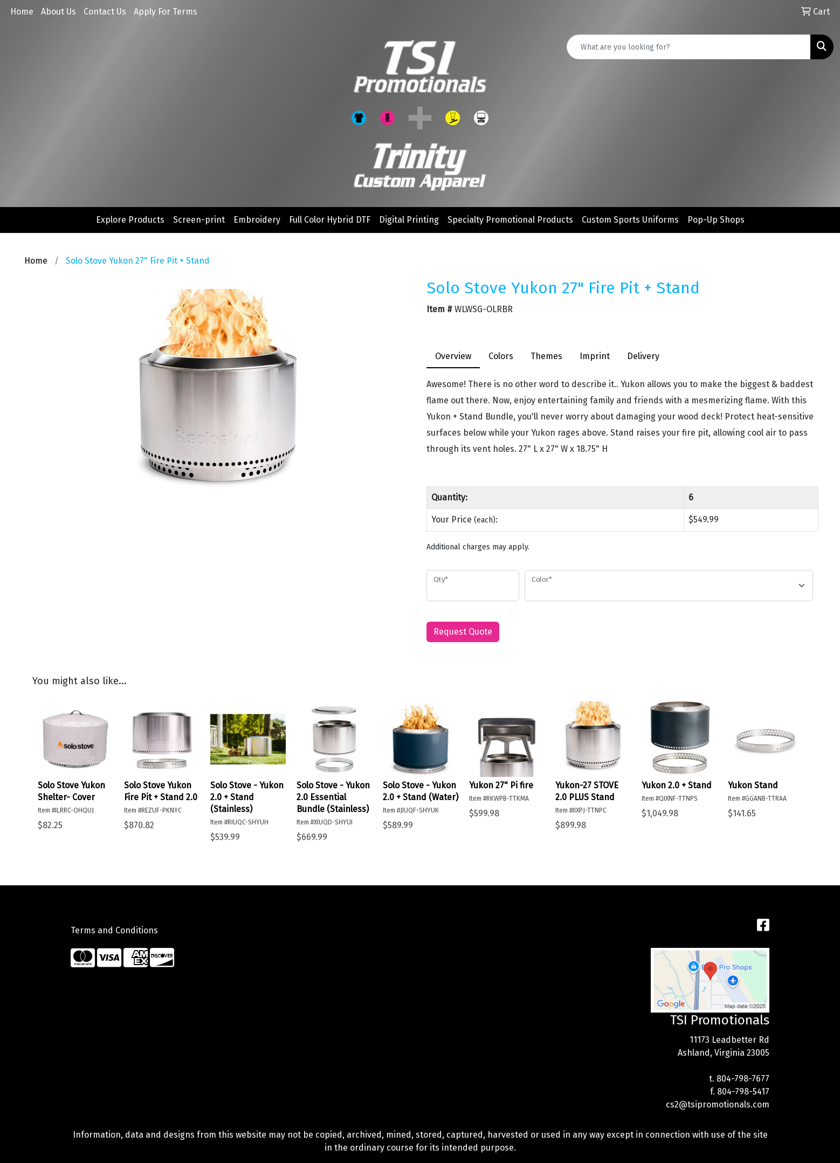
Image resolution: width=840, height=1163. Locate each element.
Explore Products (130, 220)
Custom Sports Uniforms (630, 220)
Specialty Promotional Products (510, 220)
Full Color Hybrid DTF (329, 220)
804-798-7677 (743, 1078)
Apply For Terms (165, 11)
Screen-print (199, 220)
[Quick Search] (689, 47)
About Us (58, 11)
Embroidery (256, 220)
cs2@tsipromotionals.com (717, 1104)
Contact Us (105, 11)
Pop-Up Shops (716, 220)
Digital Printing (409, 220)
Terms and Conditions (114, 930)
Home (21, 11)
